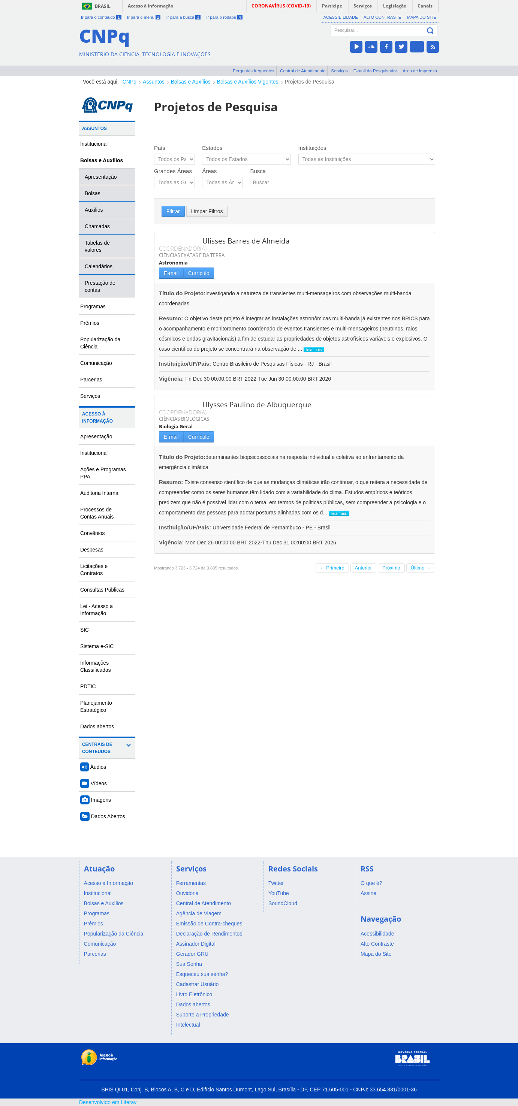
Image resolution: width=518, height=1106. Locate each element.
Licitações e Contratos (94, 569)
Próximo (391, 568)
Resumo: (171, 318)
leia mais (314, 349)
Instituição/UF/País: (186, 363)
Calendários (98, 266)
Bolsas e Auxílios (191, 82)
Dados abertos (97, 726)
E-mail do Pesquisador (375, 70)
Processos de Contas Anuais (97, 513)
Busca (258, 171)
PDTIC (88, 686)
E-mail (171, 273)
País (159, 148)
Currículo (199, 273)
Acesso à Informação (97, 417)
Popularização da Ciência (100, 343)
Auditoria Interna (99, 493)
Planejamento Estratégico (96, 706)
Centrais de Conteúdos (97, 748)
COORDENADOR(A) (183, 248)
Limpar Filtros (207, 211)
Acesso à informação (150, 6)
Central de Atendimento (302, 70)
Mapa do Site (421, 17)
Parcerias (91, 380)
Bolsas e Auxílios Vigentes (247, 82)
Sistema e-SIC (97, 646)
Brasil (103, 6)
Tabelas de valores (97, 246)
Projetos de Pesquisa (309, 82)
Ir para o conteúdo (101, 17)
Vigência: (172, 378)
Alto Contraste (382, 17)
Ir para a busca (183, 17)
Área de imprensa (420, 70)
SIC (84, 630)
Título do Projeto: (182, 293)
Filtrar (173, 211)
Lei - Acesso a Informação (96, 609)
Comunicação (96, 363)
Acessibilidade (340, 17)
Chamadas (97, 226)
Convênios (92, 533)
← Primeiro (332, 568)
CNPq (129, 82)
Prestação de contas (100, 286)
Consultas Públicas (102, 590)
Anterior (363, 568)
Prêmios (89, 323)
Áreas (209, 171)
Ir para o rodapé (224, 17)
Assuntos (154, 82)
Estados (212, 148)
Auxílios (94, 210)
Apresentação (101, 177)
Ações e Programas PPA (103, 473)
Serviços (339, 70)
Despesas (91, 550)
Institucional (94, 144)
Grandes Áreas (173, 171)
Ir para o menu (143, 17)
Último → (421, 568)
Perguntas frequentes (253, 70)
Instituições (312, 148)
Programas (93, 306)
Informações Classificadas (95, 666)
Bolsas (92, 193)
